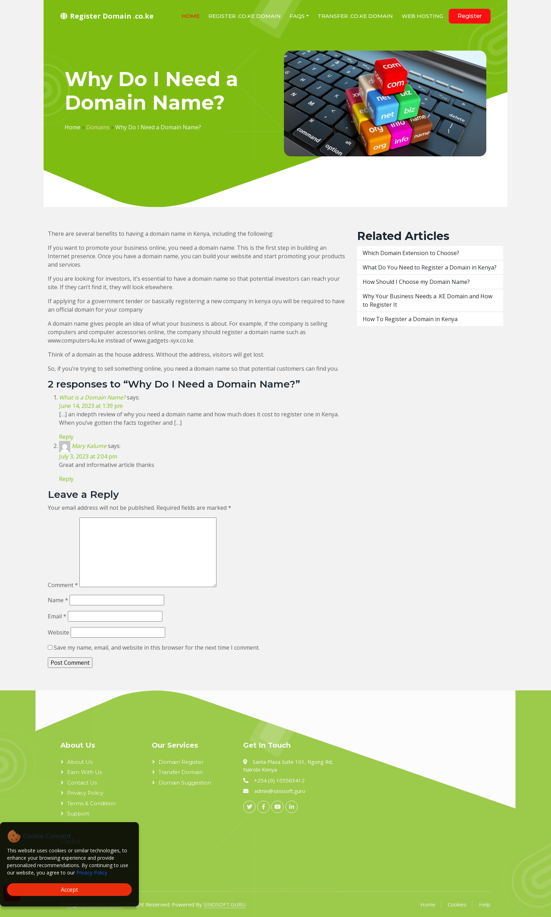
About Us (79, 762)
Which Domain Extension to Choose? (411, 253)
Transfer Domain (180, 772)
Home (191, 16)
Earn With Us (84, 772)
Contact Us (82, 782)
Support (78, 813)
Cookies (457, 904)
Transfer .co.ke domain (355, 16)
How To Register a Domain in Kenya (410, 319)
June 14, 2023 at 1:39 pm (91, 406)
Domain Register (180, 762)
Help (485, 904)
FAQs (297, 16)
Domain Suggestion (184, 782)
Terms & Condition (91, 803)
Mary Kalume (89, 446)
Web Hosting (422, 16)
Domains (98, 127)
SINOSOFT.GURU (224, 904)
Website (58, 632)
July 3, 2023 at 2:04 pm (88, 456)
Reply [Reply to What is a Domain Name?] (66, 437)
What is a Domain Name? (92, 397)
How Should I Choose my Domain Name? (416, 282)
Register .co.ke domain (244, 16)
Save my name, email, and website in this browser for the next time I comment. (157, 647)
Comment (63, 585)
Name (58, 600)
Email (57, 616)
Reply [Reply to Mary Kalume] (66, 479)
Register (470, 16)
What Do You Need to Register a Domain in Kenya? (430, 267)
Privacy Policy (91, 872)
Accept (69, 889)
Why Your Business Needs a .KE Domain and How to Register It (427, 300)
